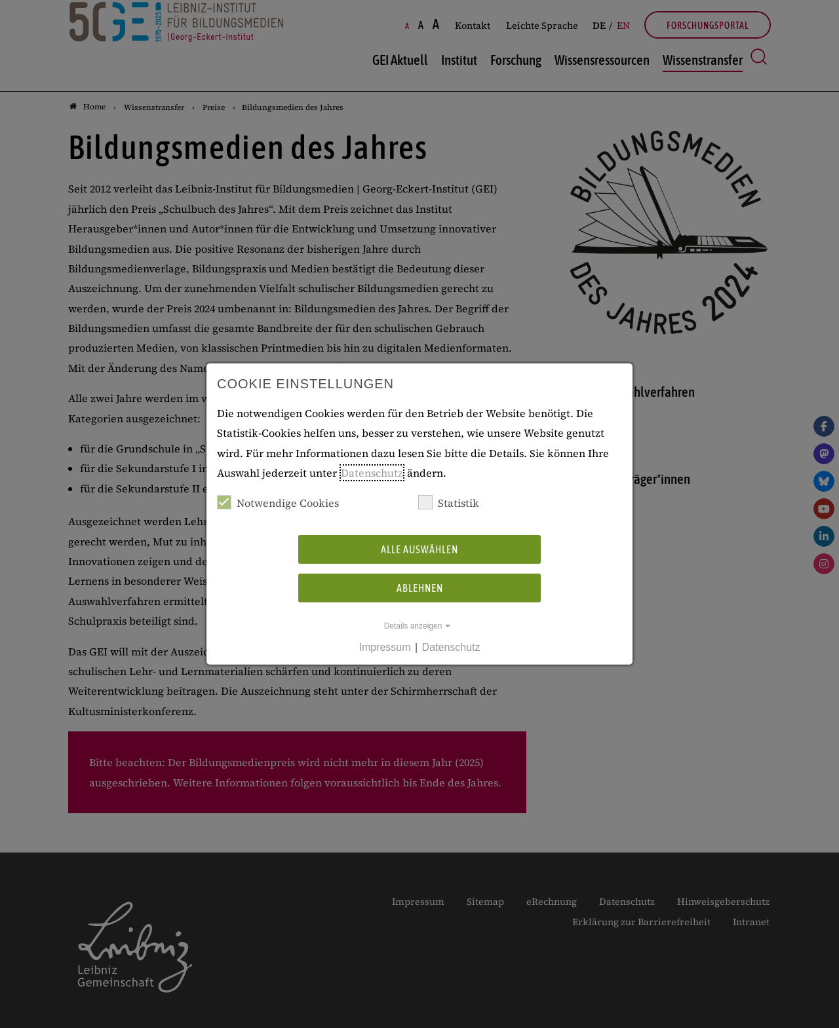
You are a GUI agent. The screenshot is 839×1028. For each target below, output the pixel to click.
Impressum (384, 647)
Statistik (448, 502)
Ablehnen (420, 588)
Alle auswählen (419, 549)
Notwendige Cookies (278, 502)
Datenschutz (372, 473)
